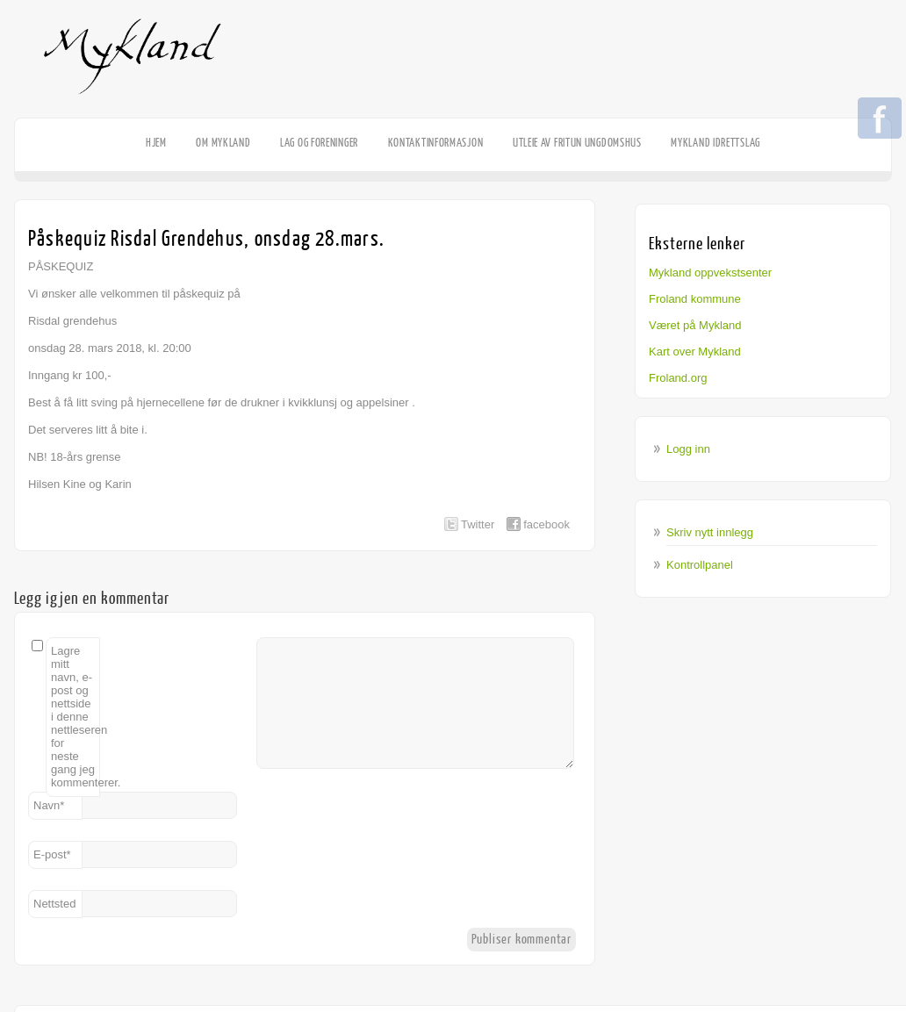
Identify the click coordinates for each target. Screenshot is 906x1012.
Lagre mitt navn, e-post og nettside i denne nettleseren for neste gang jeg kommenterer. (75, 716)
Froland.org (678, 377)
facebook (546, 524)
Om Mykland (223, 142)
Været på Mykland (695, 325)
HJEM (156, 142)
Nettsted (54, 903)
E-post (52, 854)
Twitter (477, 524)
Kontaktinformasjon (436, 142)
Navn (48, 805)
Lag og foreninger (319, 142)
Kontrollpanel (699, 564)
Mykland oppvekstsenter (710, 272)
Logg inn (688, 449)
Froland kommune (695, 298)
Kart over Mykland (695, 351)
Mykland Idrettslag (715, 142)
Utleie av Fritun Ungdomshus (577, 142)
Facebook (880, 119)
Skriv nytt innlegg (709, 532)
